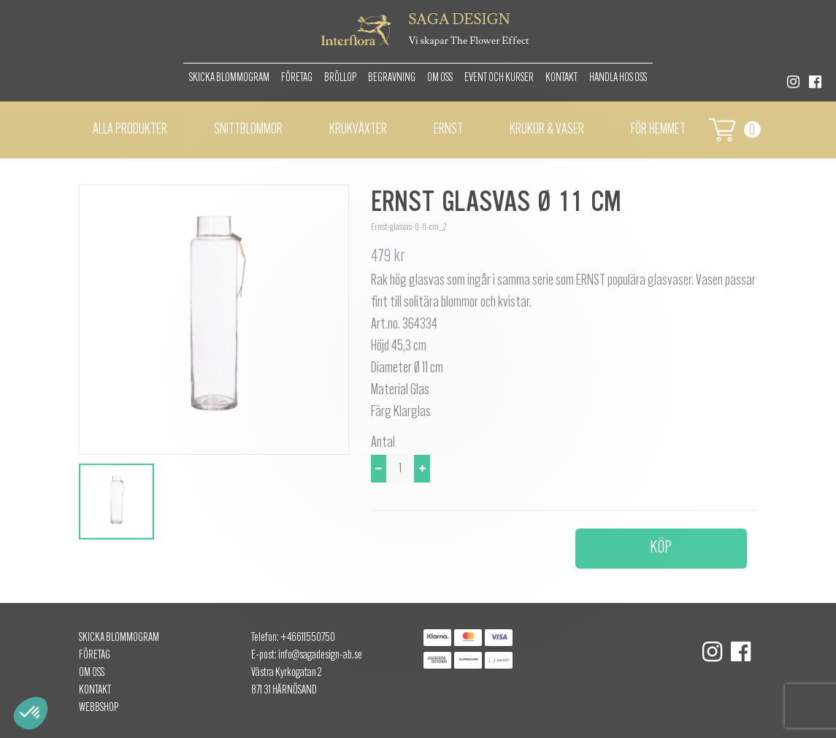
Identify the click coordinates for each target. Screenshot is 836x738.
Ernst (448, 130)
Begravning (391, 78)
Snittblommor (248, 130)
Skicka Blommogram (229, 78)
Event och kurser (499, 78)
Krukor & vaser (547, 130)
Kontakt (561, 78)
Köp (661, 548)
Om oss (440, 78)
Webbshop (98, 708)
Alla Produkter (130, 130)
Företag (296, 78)
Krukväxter (358, 130)
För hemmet (658, 130)
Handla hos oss (618, 78)
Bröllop (340, 78)
